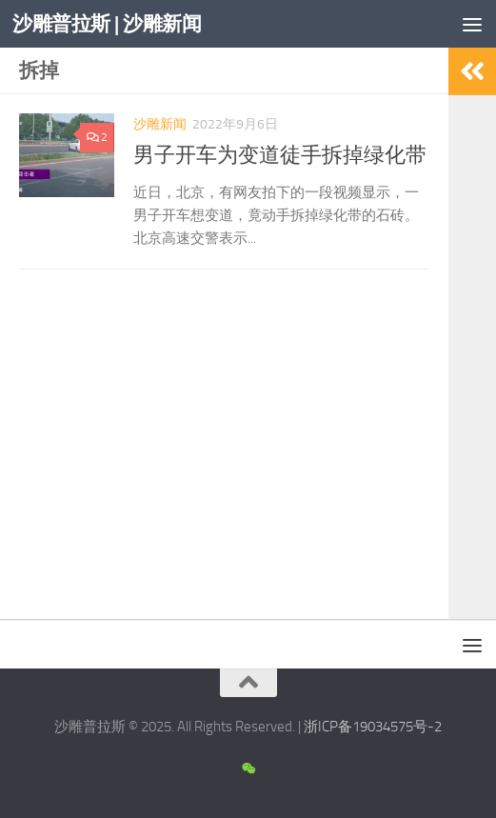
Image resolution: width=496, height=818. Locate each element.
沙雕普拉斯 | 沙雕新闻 (106, 23)
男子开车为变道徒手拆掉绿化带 (280, 155)
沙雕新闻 (160, 124)
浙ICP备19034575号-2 (373, 726)
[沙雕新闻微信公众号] (248, 769)
